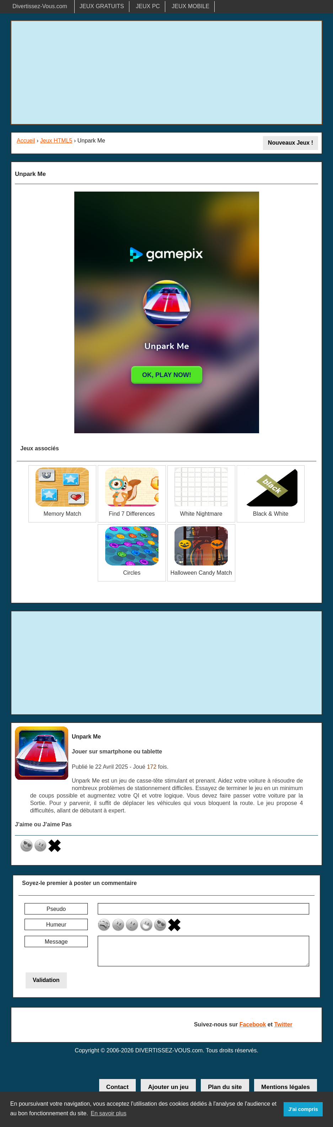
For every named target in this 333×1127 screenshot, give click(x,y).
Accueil (26, 141)
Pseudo (56, 909)
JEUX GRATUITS (102, 6)
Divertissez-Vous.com (39, 6)
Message (56, 942)
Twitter (283, 1024)
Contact (117, 1087)
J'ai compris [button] (303, 1109)
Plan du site (225, 1087)
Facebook (253, 1024)
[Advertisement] (166, 72)
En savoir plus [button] (109, 1113)
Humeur (56, 925)
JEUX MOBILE (190, 6)
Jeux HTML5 (56, 141)
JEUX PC (148, 6)
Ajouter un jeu (168, 1087)
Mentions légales (285, 1087)
